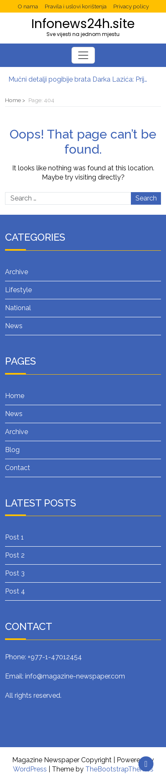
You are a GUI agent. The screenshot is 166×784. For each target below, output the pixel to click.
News (14, 326)
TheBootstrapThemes (119, 769)
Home (14, 396)
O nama (28, 6)
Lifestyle (18, 290)
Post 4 (15, 591)
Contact (17, 468)
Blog (12, 450)
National (18, 308)
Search (146, 198)
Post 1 (14, 537)
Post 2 (15, 555)
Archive (16, 272)
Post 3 (15, 573)
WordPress (30, 769)
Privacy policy (131, 6)
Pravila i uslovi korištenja (76, 6)
